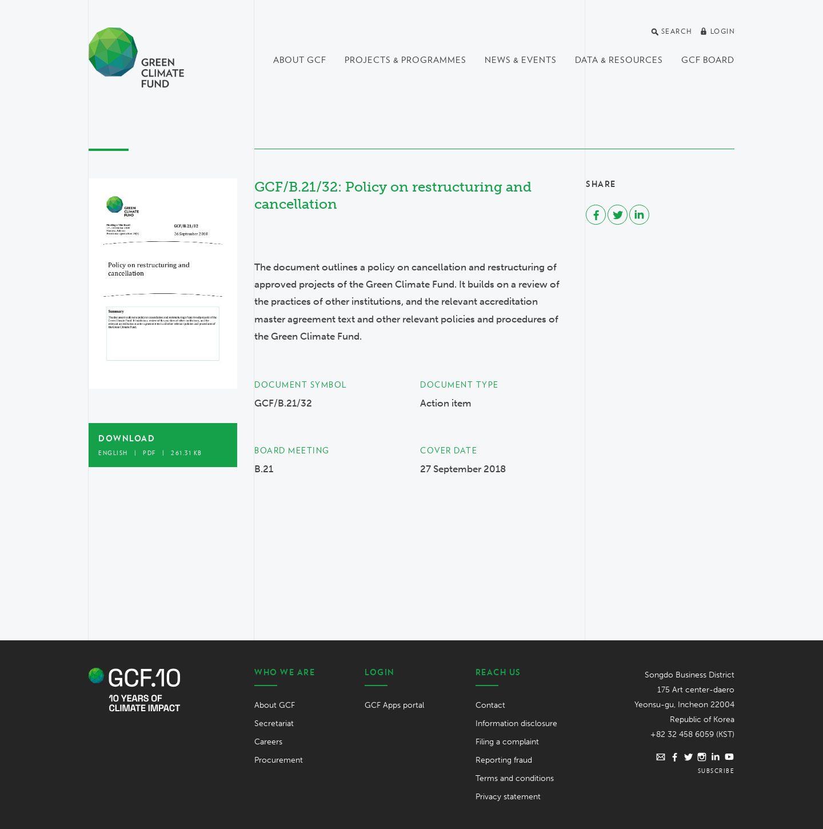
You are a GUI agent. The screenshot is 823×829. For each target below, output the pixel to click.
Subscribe (716, 770)
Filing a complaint (507, 742)
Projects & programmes (405, 60)
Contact (490, 705)
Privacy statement (508, 797)
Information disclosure (516, 723)
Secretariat (274, 723)
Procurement (278, 760)
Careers (268, 742)
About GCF (299, 60)
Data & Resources (619, 60)
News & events (521, 60)
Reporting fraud (504, 760)
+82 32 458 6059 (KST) (692, 734)
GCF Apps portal (394, 705)
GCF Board (707, 60)
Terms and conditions (515, 778)
